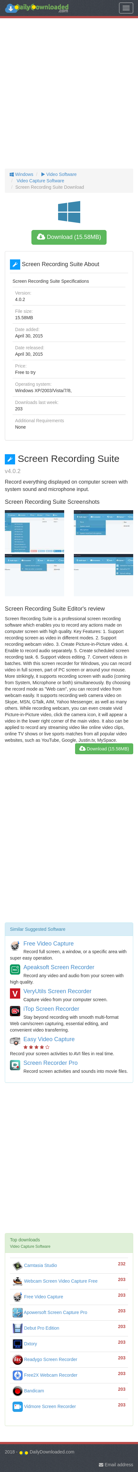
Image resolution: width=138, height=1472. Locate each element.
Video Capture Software (39, 180)
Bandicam (28, 1390)
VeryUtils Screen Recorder (57, 991)
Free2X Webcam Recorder (45, 1375)
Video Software (58, 174)
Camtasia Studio (35, 1265)
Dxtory (25, 1343)
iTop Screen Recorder (51, 1009)
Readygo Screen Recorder (45, 1359)
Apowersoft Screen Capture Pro (50, 1312)
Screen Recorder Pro (50, 1063)
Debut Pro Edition (36, 1328)
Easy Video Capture (49, 1039)
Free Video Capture (48, 943)
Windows (21, 174)
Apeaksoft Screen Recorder (58, 967)
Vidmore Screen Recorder (44, 1406)
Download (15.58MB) (69, 237)
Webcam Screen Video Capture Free (55, 1281)
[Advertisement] (69, 93)
